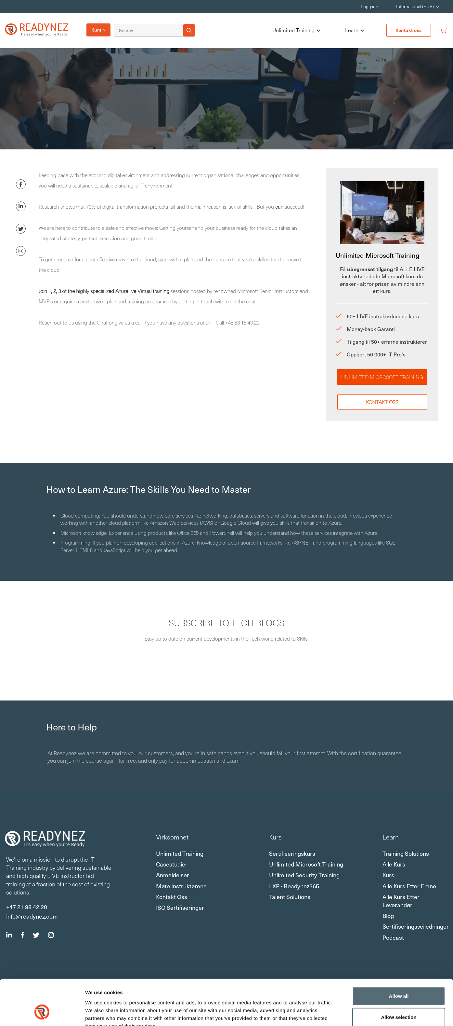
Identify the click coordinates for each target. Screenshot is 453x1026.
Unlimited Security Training (304, 874)
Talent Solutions (289, 896)
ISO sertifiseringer (180, 907)
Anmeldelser (172, 874)
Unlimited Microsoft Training (382, 377)
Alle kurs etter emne (409, 885)
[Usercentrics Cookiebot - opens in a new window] (42, 1013)
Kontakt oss (408, 30)
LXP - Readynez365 (294, 885)
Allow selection (398, 978)
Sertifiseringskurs (292, 853)
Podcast (393, 937)
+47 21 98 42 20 (26, 906)
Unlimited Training (296, 30)
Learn (354, 30)
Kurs (96, 29)
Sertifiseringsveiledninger (415, 926)
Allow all (399, 957)
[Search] (150, 30)
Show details (341, 1013)
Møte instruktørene (181, 885)
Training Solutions (405, 853)
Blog (388, 915)
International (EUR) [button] (415, 6)
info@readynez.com (32, 916)
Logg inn (369, 6)
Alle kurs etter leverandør (401, 900)
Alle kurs (393, 864)
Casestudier (172, 864)
